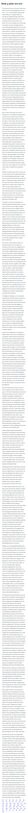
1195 (3, 803)
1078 (10, 803)
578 (3, 806)
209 (13, 799)
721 (16, 801)
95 (9, 801)
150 (3, 808)
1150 (14, 804)
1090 (18, 804)
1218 (14, 803)
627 (22, 801)
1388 (7, 808)
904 (18, 803)
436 (13, 806)
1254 (25, 803)
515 (16, 799)
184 (24, 808)
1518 (10, 808)
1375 (23, 809)
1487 (14, 808)
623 (3, 804)
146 (6, 803)
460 (16, 809)
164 (19, 801)
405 (17, 806)
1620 (10, 804)
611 (21, 803)
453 (6, 806)
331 (18, 808)
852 (6, 809)
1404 (20, 799)
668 (3, 799)
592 (19, 809)
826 (9, 799)
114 (9, 809)
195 (6, 799)
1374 (22, 804)
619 (3, 801)
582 (3, 809)
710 (12, 801)
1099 (7, 804)
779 (23, 806)
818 (21, 808)
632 (20, 806)
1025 (10, 806)
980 (23, 799)
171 (13, 809)
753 (6, 801)
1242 (3, 811)
